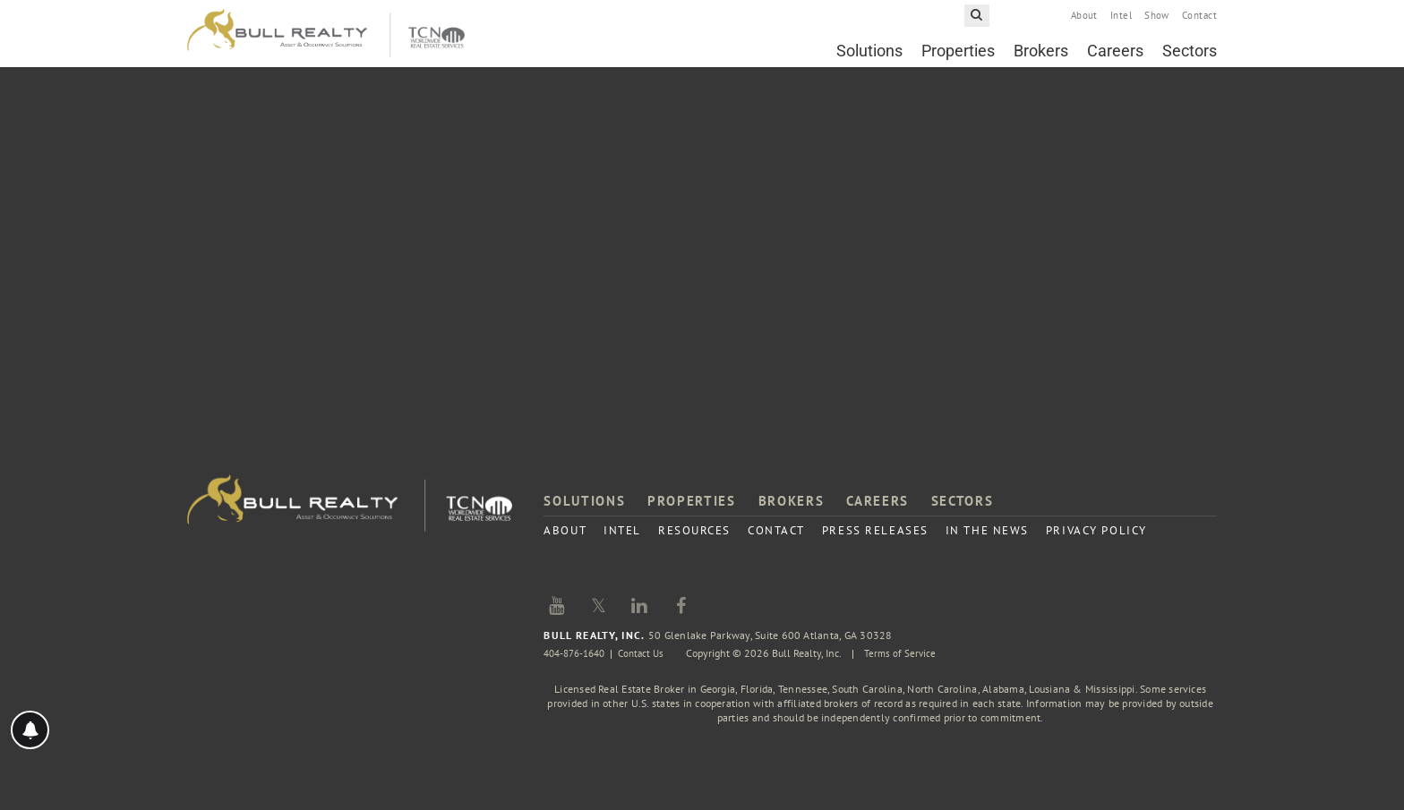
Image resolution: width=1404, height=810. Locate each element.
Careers (1115, 59)
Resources (694, 530)
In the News (987, 530)
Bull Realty (326, 42)
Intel (1121, 24)
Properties (958, 59)
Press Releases (875, 530)
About (1084, 24)
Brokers (1041, 59)
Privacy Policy (1096, 530)
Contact (1199, 24)
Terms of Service (913, 653)
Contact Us (651, 653)
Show (1156, 24)
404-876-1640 (578, 653)
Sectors (1189, 59)
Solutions (869, 59)
